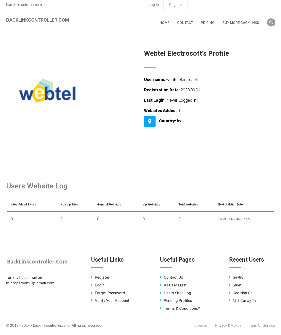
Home (164, 23)
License (200, 325)
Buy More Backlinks (240, 23)
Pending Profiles (176, 300)
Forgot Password (108, 293)
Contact (185, 23)
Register (176, 5)
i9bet (235, 285)
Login (98, 285)
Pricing (208, 23)
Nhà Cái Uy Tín (243, 300)
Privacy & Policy (228, 325)
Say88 (236, 277)
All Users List (173, 285)
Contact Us (171, 277)
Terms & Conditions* (180, 308)
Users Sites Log (175, 293)
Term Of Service (262, 325)
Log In (154, 5)
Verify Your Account (110, 300)
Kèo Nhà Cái (241, 293)
